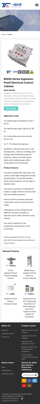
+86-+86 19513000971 (11, 398)
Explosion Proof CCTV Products (29, 337)
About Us (5, 330)
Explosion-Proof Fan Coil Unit (21, 237)
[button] (36, 5)
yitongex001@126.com (12, 400)
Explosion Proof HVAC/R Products (30, 331)
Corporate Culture (8, 333)
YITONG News (6, 370)
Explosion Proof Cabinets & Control (28, 342)
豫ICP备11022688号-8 (15, 396)
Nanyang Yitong (19, 394)
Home (4, 34)
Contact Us (5, 337)
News (3, 367)
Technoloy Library (8, 374)
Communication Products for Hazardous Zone (30, 357)
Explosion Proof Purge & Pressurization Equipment (29, 349)
